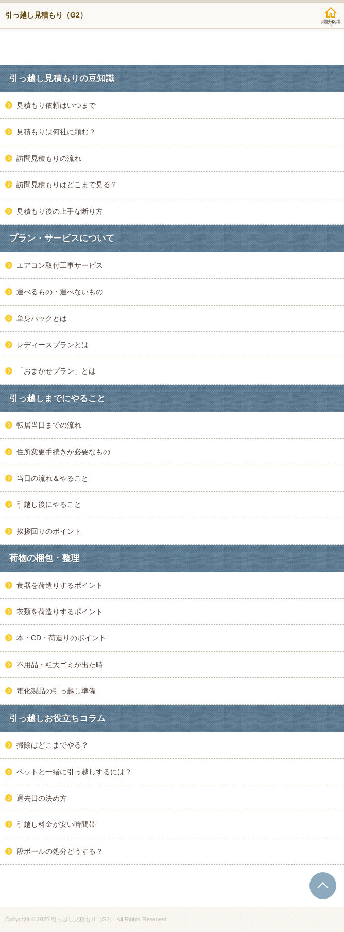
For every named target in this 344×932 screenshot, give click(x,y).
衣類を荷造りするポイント (59, 611)
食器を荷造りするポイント (59, 585)
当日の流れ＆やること (52, 478)
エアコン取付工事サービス (59, 265)
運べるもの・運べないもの (59, 291)
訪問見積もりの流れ (48, 158)
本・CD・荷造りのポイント (61, 638)
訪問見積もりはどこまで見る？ (66, 184)
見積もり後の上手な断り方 (59, 211)
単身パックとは (41, 318)
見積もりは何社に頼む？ (56, 132)
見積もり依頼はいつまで (56, 105)
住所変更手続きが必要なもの (63, 452)
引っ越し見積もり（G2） (46, 15)
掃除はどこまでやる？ (52, 745)
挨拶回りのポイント (48, 531)
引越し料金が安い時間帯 (56, 824)
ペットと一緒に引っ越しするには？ (74, 772)
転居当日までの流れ (48, 425)
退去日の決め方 (41, 798)
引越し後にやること (48, 504)
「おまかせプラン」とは (56, 371)
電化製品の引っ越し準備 (56, 691)
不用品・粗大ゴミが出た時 (59, 664)
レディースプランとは (52, 345)
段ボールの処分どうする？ (59, 851)
